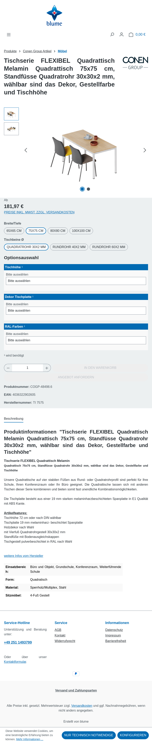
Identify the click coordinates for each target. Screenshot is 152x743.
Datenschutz (114, 630)
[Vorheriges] (26, 150)
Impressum (113, 635)
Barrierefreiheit (115, 641)
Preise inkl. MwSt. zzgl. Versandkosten (39, 212)
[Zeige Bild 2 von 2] (88, 189)
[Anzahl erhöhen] (47, 368)
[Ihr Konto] (121, 34)
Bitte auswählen (17, 274)
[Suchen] (112, 34)
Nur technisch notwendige (88, 735)
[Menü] (8, 35)
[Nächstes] (145, 150)
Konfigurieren (133, 735)
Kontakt (60, 635)
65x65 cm (14, 230)
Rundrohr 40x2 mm (69, 247)
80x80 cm (57, 230)
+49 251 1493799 (18, 642)
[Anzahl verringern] (8, 368)
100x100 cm (81, 230)
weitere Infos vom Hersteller (23, 555)
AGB (58, 630)
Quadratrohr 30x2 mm (26, 247)
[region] (76, 150)
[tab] (13, 418)
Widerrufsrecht (65, 641)
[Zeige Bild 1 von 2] (82, 189)
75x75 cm (36, 230)
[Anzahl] (27, 368)
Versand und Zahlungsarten (76, 690)
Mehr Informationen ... (29, 739)
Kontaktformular (15, 661)
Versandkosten (81, 705)
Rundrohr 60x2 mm (108, 247)
